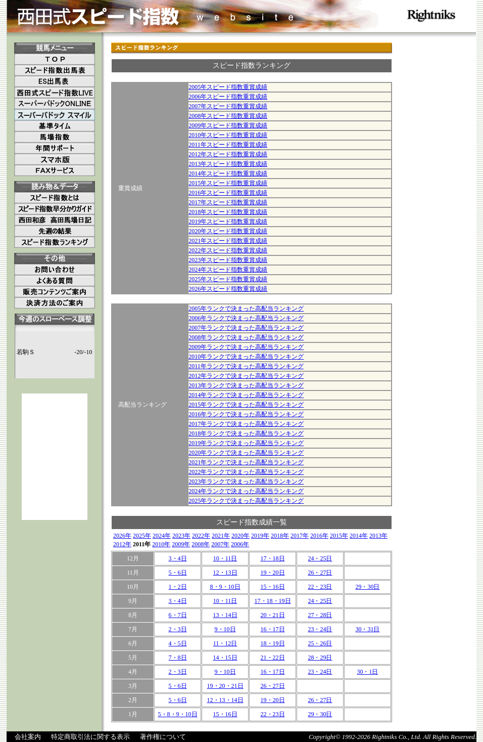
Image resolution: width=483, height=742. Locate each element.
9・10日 (225, 629)
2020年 (240, 535)
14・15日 (225, 657)
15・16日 (273, 586)
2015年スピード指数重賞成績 (227, 183)
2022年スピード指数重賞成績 (227, 250)
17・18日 (273, 558)
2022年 (201, 535)
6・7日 (178, 615)
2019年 (260, 535)
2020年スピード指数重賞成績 (227, 231)
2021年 (221, 535)
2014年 (359, 535)
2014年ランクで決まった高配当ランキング (246, 395)
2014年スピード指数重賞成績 (227, 173)
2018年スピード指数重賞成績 (227, 211)
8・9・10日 (225, 586)
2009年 (181, 544)
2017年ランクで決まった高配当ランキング (246, 423)
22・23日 (320, 586)
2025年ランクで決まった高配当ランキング (246, 500)
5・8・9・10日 (178, 714)
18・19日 (273, 643)
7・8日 (178, 657)
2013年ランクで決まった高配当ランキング (246, 385)
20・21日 (273, 615)
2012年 (122, 544)
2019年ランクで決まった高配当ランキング (246, 443)
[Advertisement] (54, 456)
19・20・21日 (225, 685)
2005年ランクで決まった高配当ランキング (246, 308)
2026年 (122, 535)
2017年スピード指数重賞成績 (227, 202)
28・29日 (320, 657)
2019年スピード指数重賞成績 (227, 221)
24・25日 (320, 558)
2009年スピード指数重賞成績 (227, 125)
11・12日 (225, 643)
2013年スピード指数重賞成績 (227, 163)
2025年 (142, 535)
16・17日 (273, 629)
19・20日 (273, 572)
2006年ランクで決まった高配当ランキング (246, 318)
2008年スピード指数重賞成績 (227, 115)
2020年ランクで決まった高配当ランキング (246, 452)
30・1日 (367, 671)
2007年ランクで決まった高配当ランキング (246, 327)
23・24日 (320, 629)
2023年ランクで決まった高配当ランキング (246, 481)
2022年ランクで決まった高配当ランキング (246, 471)
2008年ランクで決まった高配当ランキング (246, 337)
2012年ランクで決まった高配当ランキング (246, 375)
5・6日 (178, 572)
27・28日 (320, 615)
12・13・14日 (225, 700)
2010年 (161, 544)
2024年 (162, 535)
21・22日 (273, 657)
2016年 (319, 535)
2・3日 (178, 629)
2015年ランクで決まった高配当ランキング (246, 404)
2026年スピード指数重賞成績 (227, 288)
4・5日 (178, 643)
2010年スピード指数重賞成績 (227, 135)
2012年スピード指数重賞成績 (227, 154)
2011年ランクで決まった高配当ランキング (246, 366)
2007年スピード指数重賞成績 (227, 106)
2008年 (200, 544)
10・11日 (225, 558)
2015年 (339, 535)
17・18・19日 (273, 600)
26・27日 (320, 572)
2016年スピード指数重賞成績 (227, 192)
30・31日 (367, 629)
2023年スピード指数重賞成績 (227, 260)
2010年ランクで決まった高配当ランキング (246, 356)
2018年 (280, 535)
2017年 (300, 535)
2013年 (378, 535)
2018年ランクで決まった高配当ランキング (246, 433)
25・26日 (320, 643)
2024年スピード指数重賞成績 (227, 269)
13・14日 (225, 615)
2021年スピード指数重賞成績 (227, 240)
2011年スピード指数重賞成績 (227, 144)
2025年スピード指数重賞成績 (227, 279)
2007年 (220, 544)
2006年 (240, 544)
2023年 (181, 535)
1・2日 (178, 586)
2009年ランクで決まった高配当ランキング (246, 347)
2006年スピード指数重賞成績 (227, 96)
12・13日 (225, 572)
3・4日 (178, 558)
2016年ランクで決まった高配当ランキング (246, 414)
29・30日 (367, 586)
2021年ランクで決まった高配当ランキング (246, 462)
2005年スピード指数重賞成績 (227, 87)
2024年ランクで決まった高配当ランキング (246, 491)
